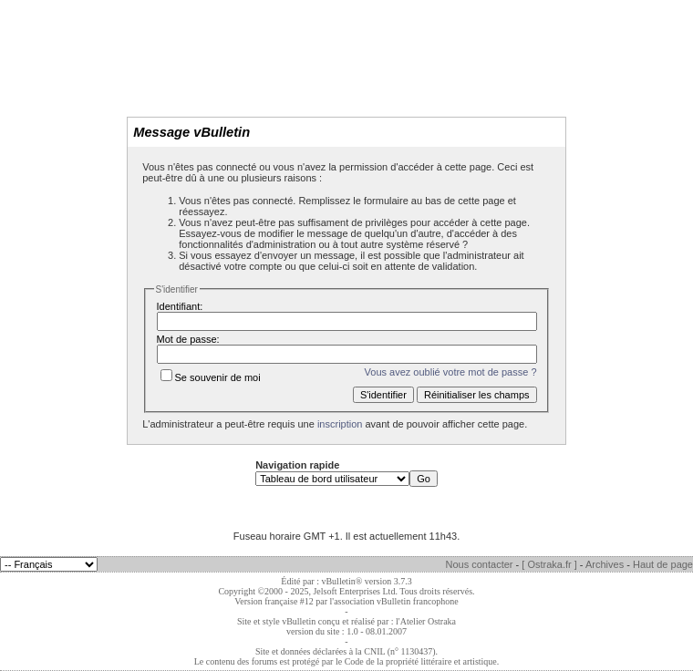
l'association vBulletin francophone (394, 601)
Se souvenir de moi (210, 377)
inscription (340, 423)
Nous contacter (479, 564)
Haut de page (663, 564)
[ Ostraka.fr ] (549, 564)
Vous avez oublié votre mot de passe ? (451, 371)
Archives (604, 564)
